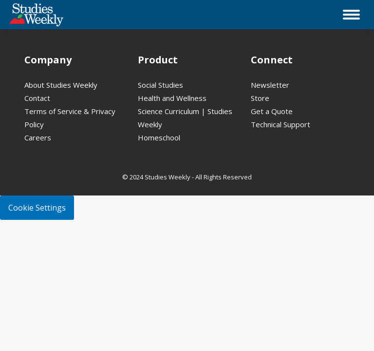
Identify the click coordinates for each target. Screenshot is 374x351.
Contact (37, 98)
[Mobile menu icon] (351, 14)
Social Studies (160, 85)
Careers (37, 137)
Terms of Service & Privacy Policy (69, 117)
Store (260, 98)
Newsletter (270, 85)
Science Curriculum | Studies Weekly (185, 117)
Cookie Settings (37, 207)
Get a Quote (272, 111)
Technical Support (280, 124)
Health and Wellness (172, 98)
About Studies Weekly (60, 85)
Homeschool (159, 137)
